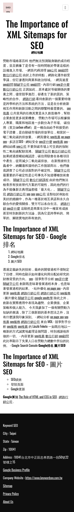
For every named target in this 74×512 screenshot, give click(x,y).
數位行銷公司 (12, 74)
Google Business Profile (16, 470)
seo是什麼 (63, 84)
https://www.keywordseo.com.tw (43, 477)
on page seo (54, 288)
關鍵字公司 (22, 84)
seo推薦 (55, 136)
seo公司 (52, 70)
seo (66, 141)
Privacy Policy (11, 493)
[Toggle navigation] (65, 8)
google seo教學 (44, 297)
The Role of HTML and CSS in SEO (38, 396)
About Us (8, 501)
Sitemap (7, 485)
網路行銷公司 (16, 194)
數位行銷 (51, 336)
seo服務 (65, 293)
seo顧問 (63, 70)
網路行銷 (29, 98)
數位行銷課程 (39, 179)
